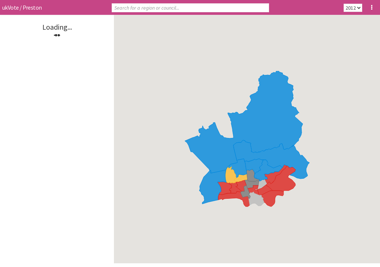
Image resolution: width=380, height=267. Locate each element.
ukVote (10, 7)
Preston (32, 7)
